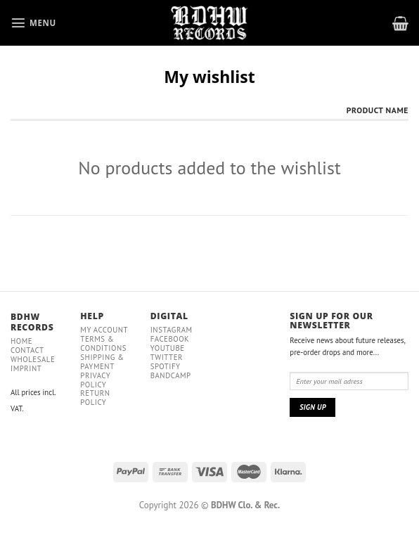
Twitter (166, 357)
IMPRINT (26, 368)
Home (21, 341)
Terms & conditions (103, 343)
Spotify (165, 366)
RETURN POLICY (95, 397)
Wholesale (33, 359)
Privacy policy (95, 379)
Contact (27, 350)
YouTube (167, 348)
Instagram (171, 330)
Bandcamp (170, 375)
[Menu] (33, 22)
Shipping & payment (102, 361)
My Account (104, 330)
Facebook (170, 339)
